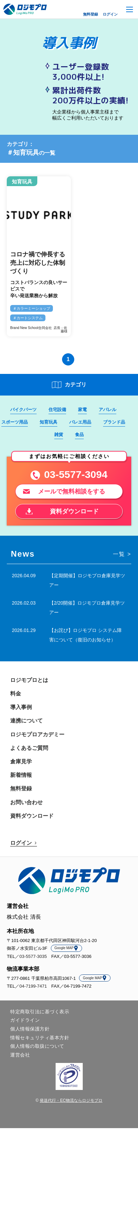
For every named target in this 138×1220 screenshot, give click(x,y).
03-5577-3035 (33, 956)
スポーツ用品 (14, 422)
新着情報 (21, 775)
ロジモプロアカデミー (37, 734)
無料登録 (90, 14)
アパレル (107, 409)
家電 (82, 409)
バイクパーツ (23, 409)
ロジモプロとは (29, 680)
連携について (26, 720)
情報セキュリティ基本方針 (39, 1037)
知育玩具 (48, 422)
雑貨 (58, 434)
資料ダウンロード (32, 816)
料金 (15, 693)
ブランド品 (114, 422)
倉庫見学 (21, 761)
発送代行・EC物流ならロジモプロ (71, 1100)
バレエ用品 (80, 422)
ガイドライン (25, 1020)
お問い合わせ (26, 802)
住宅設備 (57, 409)
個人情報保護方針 (30, 1029)
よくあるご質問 (29, 748)
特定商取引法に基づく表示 (39, 1011)
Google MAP (67, 948)
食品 (79, 434)
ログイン (110, 14)
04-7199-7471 (33, 986)
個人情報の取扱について (37, 1046)
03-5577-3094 (75, 474)
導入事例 (21, 707)
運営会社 (20, 1055)
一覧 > (122, 554)
